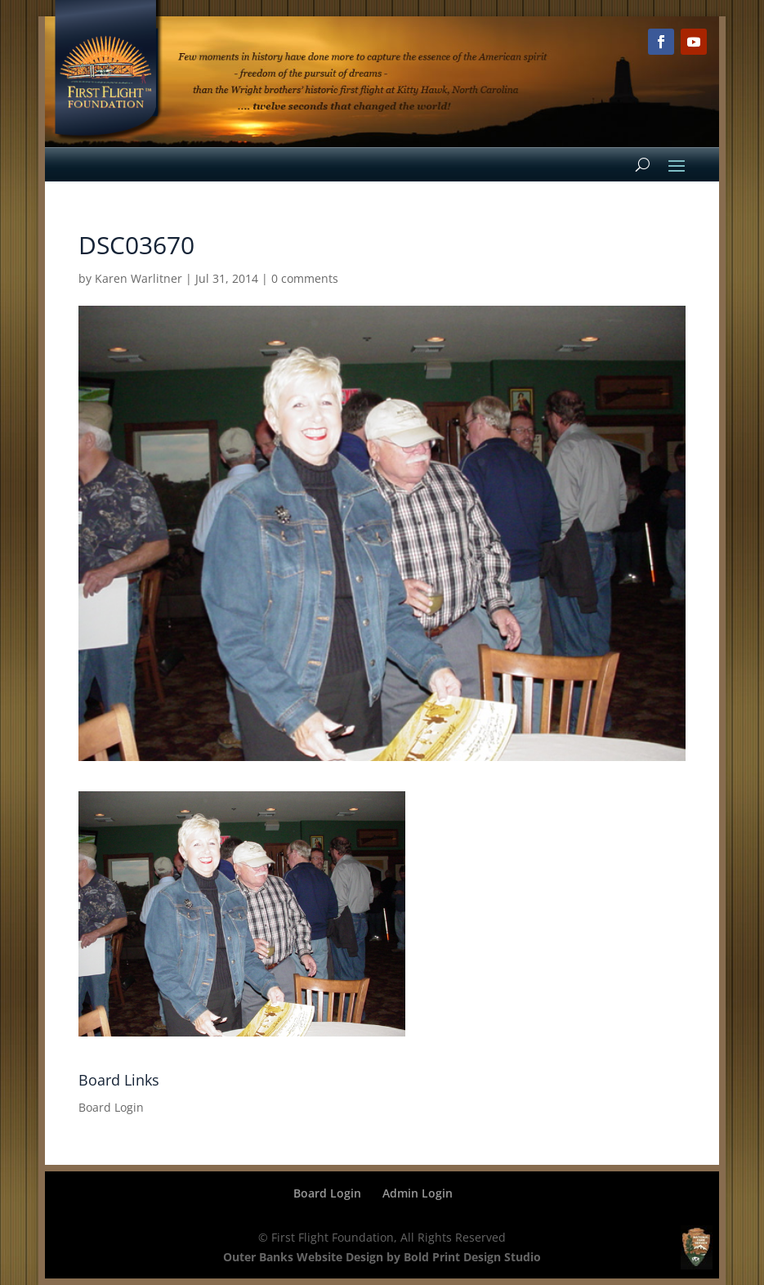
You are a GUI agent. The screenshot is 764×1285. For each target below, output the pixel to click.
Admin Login (417, 1193)
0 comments (304, 278)
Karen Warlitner (138, 278)
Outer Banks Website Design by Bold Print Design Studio (382, 1257)
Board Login (111, 1107)
